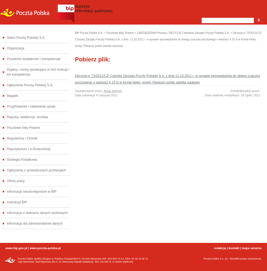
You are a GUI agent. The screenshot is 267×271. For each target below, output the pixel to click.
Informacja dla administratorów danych (35, 223)
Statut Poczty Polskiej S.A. (26, 38)
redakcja (220, 248)
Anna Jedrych (113, 91)
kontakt (234, 248)
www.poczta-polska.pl (45, 248)
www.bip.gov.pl (16, 248)
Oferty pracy (16, 181)
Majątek (12, 96)
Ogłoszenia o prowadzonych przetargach (36, 170)
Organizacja (15, 48)
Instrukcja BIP (17, 202)
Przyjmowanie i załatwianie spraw (31, 106)
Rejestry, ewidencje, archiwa (27, 117)
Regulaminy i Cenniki (22, 138)
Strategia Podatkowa (22, 160)
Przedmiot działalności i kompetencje (33, 59)
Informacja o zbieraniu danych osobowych (37, 213)
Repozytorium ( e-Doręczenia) (28, 149)
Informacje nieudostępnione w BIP (31, 191)
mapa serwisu (252, 248)
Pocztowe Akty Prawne (23, 128)
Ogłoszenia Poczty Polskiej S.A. (30, 85)
